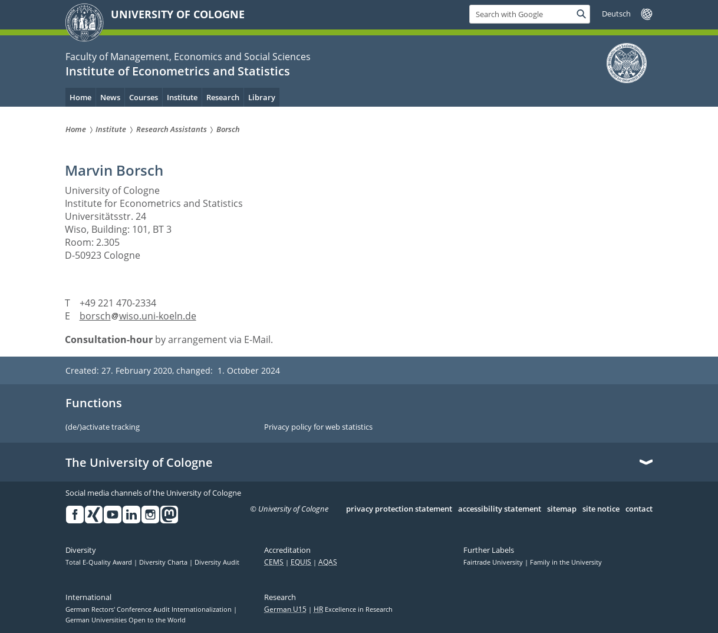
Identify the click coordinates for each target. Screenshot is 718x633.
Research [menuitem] (222, 97)
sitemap (562, 509)
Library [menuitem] (261, 97)
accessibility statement (499, 509)
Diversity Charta (164, 562)
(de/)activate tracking (102, 427)
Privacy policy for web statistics (318, 427)
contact (639, 509)
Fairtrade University (494, 562)
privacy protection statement (399, 509)
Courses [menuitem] (143, 97)
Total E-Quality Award (99, 562)
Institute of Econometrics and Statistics (177, 71)
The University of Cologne (139, 463)
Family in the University (566, 562)
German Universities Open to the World (125, 620)
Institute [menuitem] (182, 97)
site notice (601, 509)
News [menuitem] (110, 97)
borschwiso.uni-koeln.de (138, 315)
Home (80, 97)
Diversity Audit (217, 562)
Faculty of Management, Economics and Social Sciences (188, 56)
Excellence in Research (353, 609)
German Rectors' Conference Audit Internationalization (149, 609)
